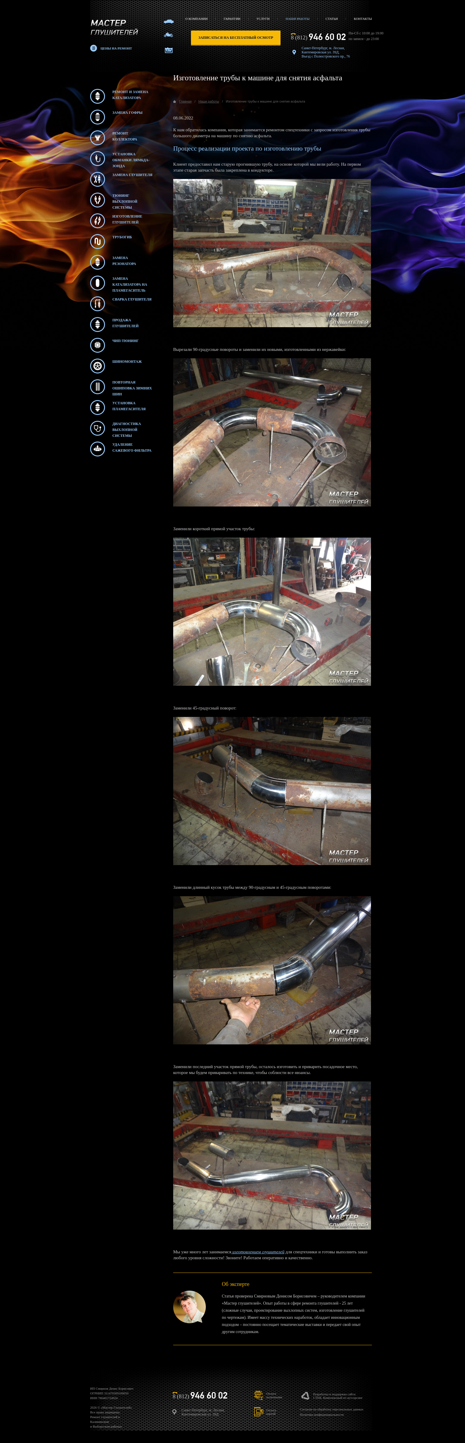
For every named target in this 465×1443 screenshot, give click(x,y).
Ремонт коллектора (113, 137)
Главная (185, 101)
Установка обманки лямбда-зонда (119, 158)
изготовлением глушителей (257, 1251)
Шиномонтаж (116, 366)
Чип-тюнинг (114, 345)
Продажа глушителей (114, 324)
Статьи (332, 18)
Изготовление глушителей (116, 220)
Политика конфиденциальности (322, 1414)
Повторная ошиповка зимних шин (121, 386)
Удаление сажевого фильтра (121, 449)
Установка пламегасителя (118, 407)
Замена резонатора (113, 262)
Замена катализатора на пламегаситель (118, 283)
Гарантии (232, 18)
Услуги (263, 18)
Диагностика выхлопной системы (115, 428)
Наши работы (298, 18)
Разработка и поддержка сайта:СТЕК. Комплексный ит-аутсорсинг (338, 1395)
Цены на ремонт (116, 48)
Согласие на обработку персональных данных (331, 1409)
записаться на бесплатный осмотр (235, 38)
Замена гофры (116, 117)
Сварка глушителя (121, 303)
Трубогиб (111, 241)
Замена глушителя (121, 179)
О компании (196, 18)
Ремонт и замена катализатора (119, 96)
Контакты (363, 18)
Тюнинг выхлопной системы (113, 200)
